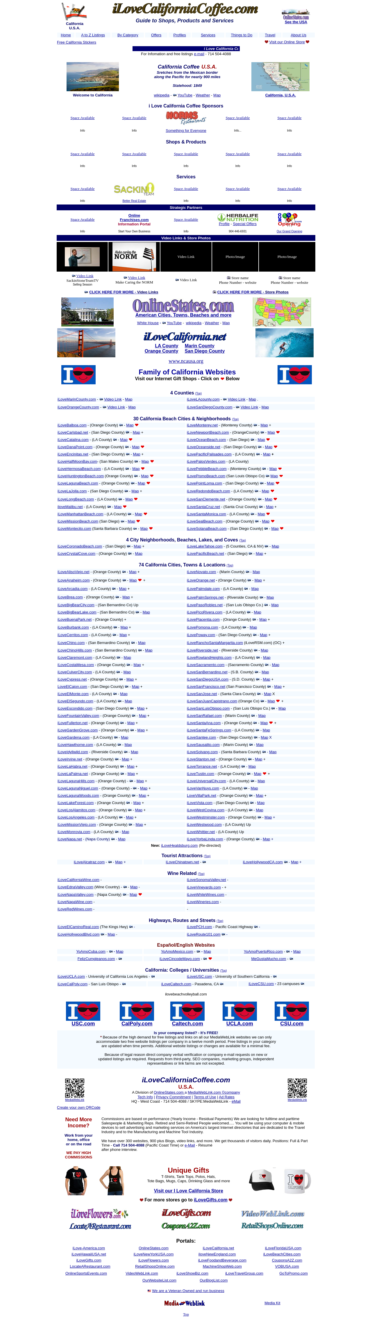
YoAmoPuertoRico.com (263, 951)
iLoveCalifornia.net (218, 1248)
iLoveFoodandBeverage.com (222, 1260)
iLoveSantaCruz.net (203, 507)
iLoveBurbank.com (73, 627)
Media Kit (272, 1303)
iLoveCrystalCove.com (76, 553)
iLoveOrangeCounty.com (78, 407)
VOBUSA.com (287, 1266)
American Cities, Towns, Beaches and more (183, 315)
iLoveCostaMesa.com (76, 665)
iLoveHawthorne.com (75, 744)
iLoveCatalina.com (73, 439)
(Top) (198, 393)
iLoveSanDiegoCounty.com (210, 407)
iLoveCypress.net (72, 679)
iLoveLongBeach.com (76, 499)
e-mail (199, 54)
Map (217, 95)
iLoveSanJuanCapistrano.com (212, 701)
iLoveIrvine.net (70, 759)
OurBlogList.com (214, 1280)
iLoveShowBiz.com (192, 1273)
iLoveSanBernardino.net (207, 672)
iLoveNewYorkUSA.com (154, 1254)
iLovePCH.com (199, 927)
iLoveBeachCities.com (282, 1254)
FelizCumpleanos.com (96, 959)
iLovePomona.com (202, 627)
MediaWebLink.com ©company (214, 1092)
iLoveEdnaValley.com (75, 887)
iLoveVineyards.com (204, 887)
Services (208, 35)
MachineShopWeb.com (222, 1266)
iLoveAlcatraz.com (89, 862)
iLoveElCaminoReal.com (78, 927)
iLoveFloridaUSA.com (283, 1248)
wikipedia (161, 95)
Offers (156, 35)
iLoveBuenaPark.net (75, 619)
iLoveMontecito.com (74, 528)
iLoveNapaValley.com (76, 894)
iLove (247, 862)
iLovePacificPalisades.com (209, 454)
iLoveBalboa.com (72, 425)
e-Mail (190, 1145)
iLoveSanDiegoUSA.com (207, 679)
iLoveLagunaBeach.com (78, 483)
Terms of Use (205, 1097)
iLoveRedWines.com (75, 909)
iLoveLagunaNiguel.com (78, 788)
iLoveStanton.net (201, 759)
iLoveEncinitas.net (73, 454)
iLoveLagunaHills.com (76, 781)
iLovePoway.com (201, 635)
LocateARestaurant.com (90, 1266)
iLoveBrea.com (70, 597)
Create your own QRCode (79, 1107)
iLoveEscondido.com (75, 708)
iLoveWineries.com (203, 902)
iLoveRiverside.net (202, 650)
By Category (127, 35)
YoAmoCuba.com (90, 951)
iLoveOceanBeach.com (206, 439)
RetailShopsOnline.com (155, 1266)
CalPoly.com (137, 1024)
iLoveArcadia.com (72, 588)
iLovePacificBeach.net (205, 553)
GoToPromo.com (293, 1273)
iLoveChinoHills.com (75, 650)
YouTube (185, 95)
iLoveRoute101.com (204, 934)
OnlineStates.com (169, 1092)
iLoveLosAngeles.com (76, 817)
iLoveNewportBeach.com (208, 432)
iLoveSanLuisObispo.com (208, 708)
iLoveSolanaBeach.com (207, 528)
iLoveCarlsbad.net (73, 432)
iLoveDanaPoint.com (75, 447)
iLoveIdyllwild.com (73, 752)
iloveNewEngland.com (217, 1254)
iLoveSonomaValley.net (206, 880)
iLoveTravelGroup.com (244, 1273)
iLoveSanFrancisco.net (206, 686)
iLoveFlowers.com (153, 1260)
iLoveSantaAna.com (204, 723)
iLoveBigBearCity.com (76, 605)
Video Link (85, 276)
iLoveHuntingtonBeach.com (81, 476)
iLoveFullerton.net (72, 723)
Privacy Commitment (173, 1097)
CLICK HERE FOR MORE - (123, 292)
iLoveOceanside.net (203, 447)
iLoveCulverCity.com (75, 672)
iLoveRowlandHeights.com (209, 657)
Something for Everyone (186, 130)
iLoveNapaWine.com (75, 902)
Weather (203, 95)
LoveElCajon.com (72, 686)
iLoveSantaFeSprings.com (209, 730)
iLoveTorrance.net (202, 766)
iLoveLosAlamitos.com (76, 810)
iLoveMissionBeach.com (78, 521)
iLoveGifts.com (88, 1260)
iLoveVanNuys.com (203, 788)
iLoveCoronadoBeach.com (80, 546)
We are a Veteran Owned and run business (188, 1291)
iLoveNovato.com (201, 572)
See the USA (296, 22)
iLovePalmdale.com (203, 588)
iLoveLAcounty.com (203, 399)
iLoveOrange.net (201, 580)
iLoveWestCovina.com (205, 810)
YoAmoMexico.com (177, 951)
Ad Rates (226, 1097)
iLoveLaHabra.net (72, 766)
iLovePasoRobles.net (205, 605)
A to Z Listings (93, 35)
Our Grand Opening (289, 231)
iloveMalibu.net (70, 507)
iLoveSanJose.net (202, 694)
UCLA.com (239, 1024)
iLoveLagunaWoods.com (78, 795)
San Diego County (205, 351)
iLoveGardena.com (74, 737)
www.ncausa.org (186, 361)
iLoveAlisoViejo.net (74, 572)
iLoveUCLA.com (71, 976)
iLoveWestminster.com (206, 817)
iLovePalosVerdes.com (206, 461)
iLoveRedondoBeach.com (208, 491)
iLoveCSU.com (261, 984)
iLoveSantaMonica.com (206, 514)
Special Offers (245, 224)
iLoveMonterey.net (202, 425)
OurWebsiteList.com (159, 1280)
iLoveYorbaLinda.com (205, 839)
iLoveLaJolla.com (72, 491)
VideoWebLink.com (142, 1273)
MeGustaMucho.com (268, 959)
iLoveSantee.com (201, 737)
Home (66, 35)
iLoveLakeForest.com (76, 803)
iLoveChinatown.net (182, 862)
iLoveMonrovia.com (74, 832)
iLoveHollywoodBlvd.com (79, 934)
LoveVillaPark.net (201, 795)
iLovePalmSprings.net (205, 597)
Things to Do (242, 35)
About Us (298, 35)
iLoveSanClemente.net (206, 499)
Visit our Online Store (287, 42)
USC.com (83, 1024)
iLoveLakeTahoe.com (205, 546)
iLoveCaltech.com (176, 984)
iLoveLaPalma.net (73, 774)
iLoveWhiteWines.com (205, 894)
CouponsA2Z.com (287, 1260)
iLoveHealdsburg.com (179, 845)
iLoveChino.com (71, 643)
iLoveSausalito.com (203, 744)
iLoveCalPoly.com (72, 984)
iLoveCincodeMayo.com (180, 959)
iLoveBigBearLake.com (77, 612)
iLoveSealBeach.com (204, 521)
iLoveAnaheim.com (74, 580)
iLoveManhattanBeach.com (80, 514)
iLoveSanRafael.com (204, 715)
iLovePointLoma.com (204, 483)
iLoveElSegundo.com (75, 701)
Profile (224, 224)
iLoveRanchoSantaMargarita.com (215, 643)
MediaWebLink (74, 1099)
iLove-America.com (89, 1248)
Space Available (82, 118)
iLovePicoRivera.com (204, 612)
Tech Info (145, 1097)
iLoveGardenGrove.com (78, 730)
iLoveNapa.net (70, 839)
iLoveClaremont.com (75, 657)
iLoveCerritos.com (73, 635)
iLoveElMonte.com (73, 694)
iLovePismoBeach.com (206, 476)
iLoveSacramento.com (205, 665)
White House (148, 323)
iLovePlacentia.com (203, 619)
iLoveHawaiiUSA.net (88, 1254)
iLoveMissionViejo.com (77, 824)
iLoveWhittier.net (201, 832)
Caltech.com (187, 1024)
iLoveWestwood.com (204, 824)
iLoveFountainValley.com (78, 715)
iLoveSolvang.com (202, 752)
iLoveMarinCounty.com (77, 399)
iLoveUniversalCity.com (206, 781)
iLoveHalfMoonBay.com (77, 461)
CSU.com (291, 1024)
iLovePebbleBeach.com (207, 469)
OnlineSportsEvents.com (86, 1273)
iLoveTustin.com (200, 774)
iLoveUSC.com (199, 976)
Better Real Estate (134, 200)
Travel (270, 35)
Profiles (179, 35)
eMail (236, 1101)
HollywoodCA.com (267, 862)
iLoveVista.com (199, 803)
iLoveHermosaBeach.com (79, 469)
